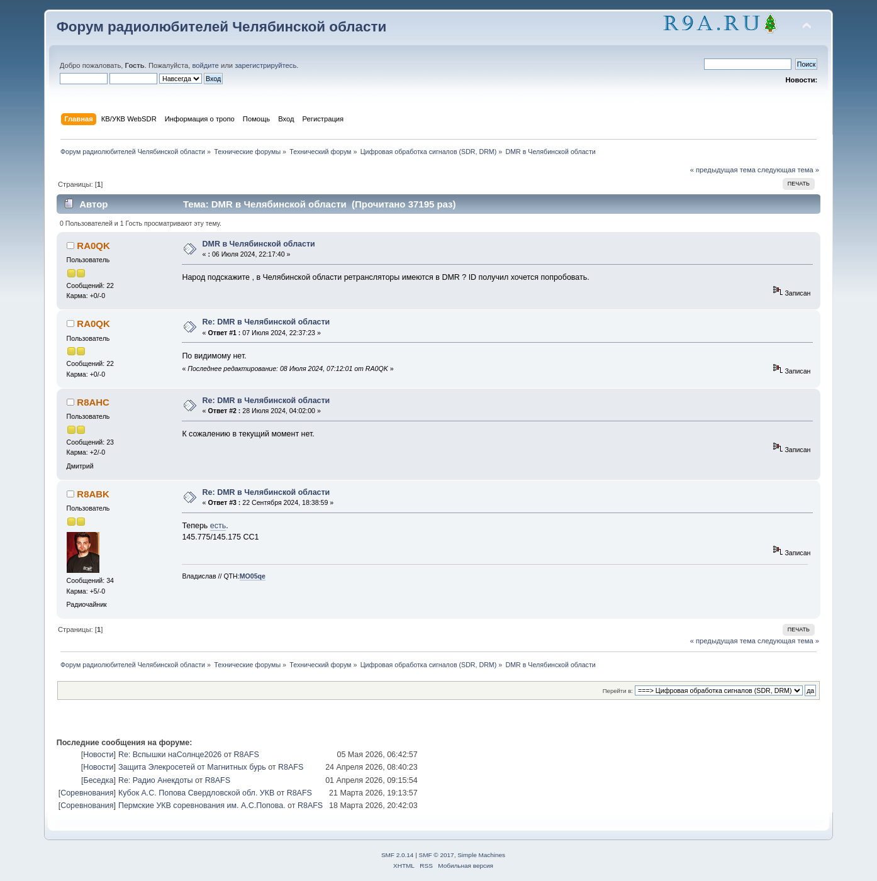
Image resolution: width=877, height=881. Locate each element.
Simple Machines (481, 854)
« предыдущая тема (723, 170)
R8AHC (93, 402)
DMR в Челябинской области (259, 244)
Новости (98, 754)
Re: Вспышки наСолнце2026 (169, 754)
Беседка (99, 780)
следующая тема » (788, 170)
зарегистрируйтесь (265, 65)
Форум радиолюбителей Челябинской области (222, 27)
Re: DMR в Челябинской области (266, 322)
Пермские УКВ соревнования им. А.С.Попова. (202, 805)
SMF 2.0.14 (397, 854)
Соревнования (86, 793)
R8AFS (246, 754)
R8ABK (93, 494)
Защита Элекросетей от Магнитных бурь (192, 767)
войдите (205, 65)
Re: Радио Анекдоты (155, 780)
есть (218, 525)
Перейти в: (618, 690)
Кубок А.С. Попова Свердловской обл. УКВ (196, 793)
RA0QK (93, 245)
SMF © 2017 (436, 854)
